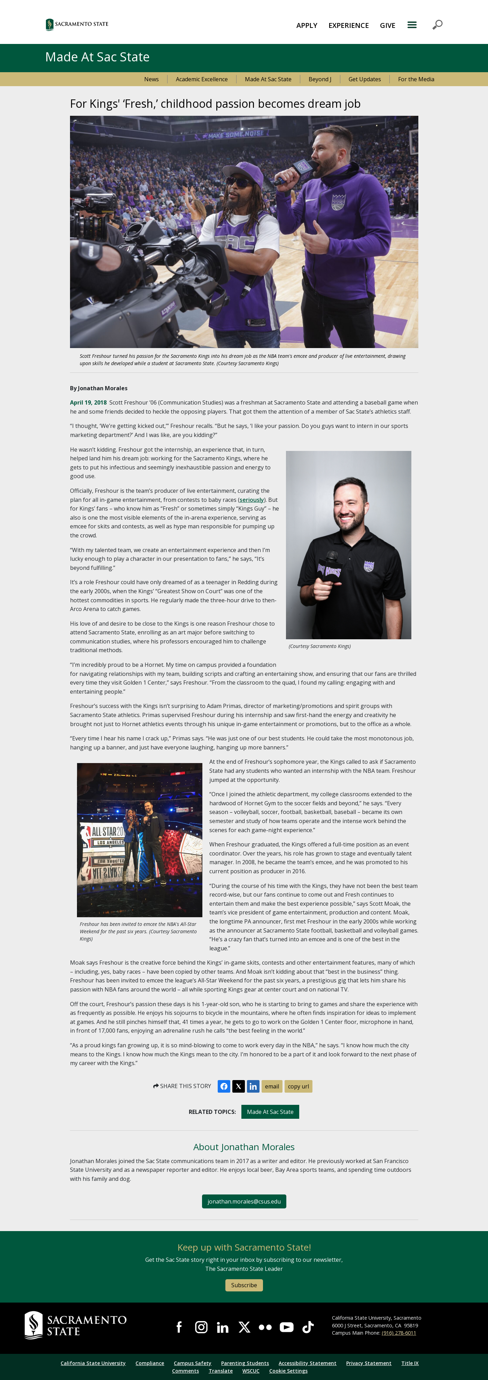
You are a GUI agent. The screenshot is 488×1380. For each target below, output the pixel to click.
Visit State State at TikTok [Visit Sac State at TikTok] (308, 1327)
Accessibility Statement (307, 1363)
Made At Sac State (268, 79)
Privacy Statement (369, 1363)
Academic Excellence (202, 79)
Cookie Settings (288, 1370)
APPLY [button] (306, 25)
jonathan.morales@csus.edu (244, 1201)
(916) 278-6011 (399, 1332)
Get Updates (365, 79)
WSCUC (251, 1370)
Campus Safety (192, 1363)
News (151, 79)
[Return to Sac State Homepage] (90, 1325)
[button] (115, 24)
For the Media (416, 79)
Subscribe (244, 1285)
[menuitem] (307, 24)
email (272, 1086)
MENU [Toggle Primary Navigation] (425, 25)
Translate (221, 1370)
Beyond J (320, 79)
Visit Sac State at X (244, 1327)
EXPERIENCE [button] (348, 25)
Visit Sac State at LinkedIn (222, 1327)
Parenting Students (245, 1363)
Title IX (410, 1363)
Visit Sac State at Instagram (201, 1327)
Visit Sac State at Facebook (180, 1327)
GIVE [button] (387, 25)
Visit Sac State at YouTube (286, 1327)
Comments (185, 1370)
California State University (93, 1363)
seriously (252, 500)
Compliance (149, 1363)
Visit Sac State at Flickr (265, 1327)
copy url (298, 1086)
